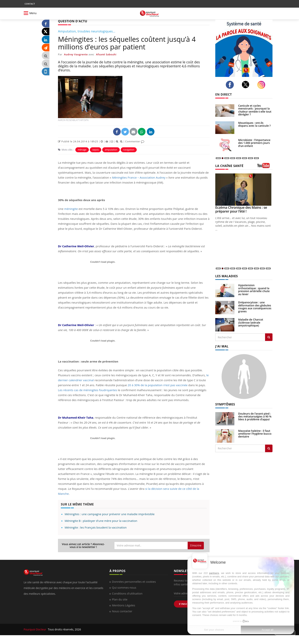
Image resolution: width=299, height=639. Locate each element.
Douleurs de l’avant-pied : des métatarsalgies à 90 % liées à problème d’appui (255, 416)
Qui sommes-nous (124, 587)
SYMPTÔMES (225, 404)
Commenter (134, 141)
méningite (71, 209)
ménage (82, 149)
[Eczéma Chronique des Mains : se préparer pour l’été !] (243, 189)
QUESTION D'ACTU (72, 21)
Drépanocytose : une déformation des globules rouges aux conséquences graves (254, 307)
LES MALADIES (226, 276)
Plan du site (119, 599)
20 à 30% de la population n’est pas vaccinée (158, 385)
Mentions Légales (123, 605)
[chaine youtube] (264, 166)
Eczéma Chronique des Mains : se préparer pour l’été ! (241, 209)
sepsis (95, 149)
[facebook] (231, 85)
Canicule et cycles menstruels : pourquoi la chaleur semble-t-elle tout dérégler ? (254, 110)
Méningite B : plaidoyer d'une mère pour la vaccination (101, 521)
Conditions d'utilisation (127, 593)
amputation (111, 149)
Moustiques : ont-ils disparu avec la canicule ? (254, 124)
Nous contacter (122, 611)
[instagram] (262, 85)
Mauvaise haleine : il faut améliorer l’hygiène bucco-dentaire (255, 433)
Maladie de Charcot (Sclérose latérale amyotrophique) (250, 322)
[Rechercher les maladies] (268, 337)
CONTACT (30, 3)
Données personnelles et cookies (134, 581)
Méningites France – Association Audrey (138, 177)
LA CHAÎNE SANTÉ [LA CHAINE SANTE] (229, 166)
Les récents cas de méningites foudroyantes (87, 390)
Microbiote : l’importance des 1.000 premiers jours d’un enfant (254, 143)
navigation (128, 149)
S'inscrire (195, 545)
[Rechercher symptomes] (268, 448)
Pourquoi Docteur (35, 629)
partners (214, 573)
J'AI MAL (221, 346)
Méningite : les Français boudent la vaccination (96, 527)
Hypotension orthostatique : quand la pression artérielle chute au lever (254, 289)
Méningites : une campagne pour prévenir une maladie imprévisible (109, 514)
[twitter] (247, 84)
